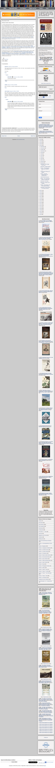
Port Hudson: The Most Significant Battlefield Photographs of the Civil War (45, 666)
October (42, 149)
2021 (41, 190)
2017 (41, 196)
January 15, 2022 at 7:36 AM (14, 91)
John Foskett (7, 91)
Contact (41, 8)
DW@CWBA (10, 101)
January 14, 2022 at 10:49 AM (12, 84)
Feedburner (46, 737)
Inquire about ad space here (46, 83)
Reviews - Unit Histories (43, 577)
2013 (41, 202)
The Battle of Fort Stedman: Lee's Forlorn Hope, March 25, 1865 (45, 221)
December (43, 146)
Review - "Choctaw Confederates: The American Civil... (44, 174)
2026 (41, 139)
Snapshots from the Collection (44, 579)
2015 (41, 199)
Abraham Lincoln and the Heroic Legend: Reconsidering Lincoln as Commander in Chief (46, 341)
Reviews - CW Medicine (43, 553)
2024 (41, 142)
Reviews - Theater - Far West (44, 571)
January (42, 162)
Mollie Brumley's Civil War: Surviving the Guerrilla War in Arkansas (46, 374)
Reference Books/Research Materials (45, 540)
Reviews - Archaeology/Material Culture (45, 543)
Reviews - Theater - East (43, 569)
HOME (5, 8)
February (42, 161)
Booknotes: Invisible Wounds (45, 166)
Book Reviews (41, 524)
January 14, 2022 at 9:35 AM (13, 66)
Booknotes (40, 528)
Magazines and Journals (43, 535)
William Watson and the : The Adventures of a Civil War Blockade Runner (46, 132)
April (42, 158)
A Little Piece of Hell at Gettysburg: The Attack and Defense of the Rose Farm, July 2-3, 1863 (46, 391)
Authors (40, 520)
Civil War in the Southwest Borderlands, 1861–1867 (45, 708)
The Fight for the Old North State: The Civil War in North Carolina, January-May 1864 (45, 699)
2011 (41, 205)
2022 (41, 145)
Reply (6, 72)
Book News (6, 59)
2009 (41, 208)
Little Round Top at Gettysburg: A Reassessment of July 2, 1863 (46, 477)
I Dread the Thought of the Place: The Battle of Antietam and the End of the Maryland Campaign (45, 630)
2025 (41, 140)
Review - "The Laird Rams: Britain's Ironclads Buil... (45, 179)
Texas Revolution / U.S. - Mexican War (45, 581)
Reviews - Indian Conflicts (43, 562)
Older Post (33, 135)
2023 (41, 143)
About (47, 8)
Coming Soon (41, 529)
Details (43, 55)
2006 (41, 212)
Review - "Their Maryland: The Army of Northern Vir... (45, 169)
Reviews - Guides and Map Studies (45, 560)
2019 (41, 193)
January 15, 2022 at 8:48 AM (18, 101)
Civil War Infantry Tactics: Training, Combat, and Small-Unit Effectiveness (45, 715)
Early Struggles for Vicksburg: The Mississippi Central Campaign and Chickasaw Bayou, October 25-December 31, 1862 (18, 46)
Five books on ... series (43, 531)
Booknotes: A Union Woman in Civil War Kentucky (45, 188)
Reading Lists (41, 538)
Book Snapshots (41, 526)
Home (18, 135)
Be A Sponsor (23, 8)
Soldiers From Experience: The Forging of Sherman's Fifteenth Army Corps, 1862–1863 (45, 648)
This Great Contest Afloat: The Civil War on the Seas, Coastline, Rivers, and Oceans (46, 238)
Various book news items (45, 177)
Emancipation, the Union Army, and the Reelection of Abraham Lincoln (45, 719)
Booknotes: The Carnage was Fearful (45, 165)
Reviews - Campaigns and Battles (44, 547)
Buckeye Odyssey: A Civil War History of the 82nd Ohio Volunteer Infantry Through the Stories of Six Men (46, 442)
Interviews (40, 533)
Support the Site (32, 8)
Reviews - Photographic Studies (44, 565)
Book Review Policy (13, 8)
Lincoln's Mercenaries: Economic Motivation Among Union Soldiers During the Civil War (45, 703)
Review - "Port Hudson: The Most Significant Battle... (45, 185)
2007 (41, 211)
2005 (41, 214)
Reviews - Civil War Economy (44, 549)
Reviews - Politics (42, 567)
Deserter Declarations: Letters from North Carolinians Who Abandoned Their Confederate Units (46, 255)
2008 (41, 209)
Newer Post (4, 135)
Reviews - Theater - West (43, 575)
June (42, 155)
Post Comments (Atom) (20, 139)
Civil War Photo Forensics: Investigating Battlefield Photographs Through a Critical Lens (45, 308)
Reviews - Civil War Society (43, 551)
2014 (41, 200)
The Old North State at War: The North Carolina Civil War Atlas (45, 711)
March (42, 159)
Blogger (44, 765)
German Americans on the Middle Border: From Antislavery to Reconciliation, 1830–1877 (45, 681)
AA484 (6, 84)
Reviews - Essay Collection (43, 558)
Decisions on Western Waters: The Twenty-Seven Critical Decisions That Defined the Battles (46, 409)
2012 (41, 203)
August (42, 152)
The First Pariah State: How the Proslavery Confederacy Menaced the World (46, 291)
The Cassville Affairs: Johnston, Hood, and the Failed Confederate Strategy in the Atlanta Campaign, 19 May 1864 (45, 611)
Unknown (6, 66)
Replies (7, 99)
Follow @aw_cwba (41, 762)
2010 (41, 206)
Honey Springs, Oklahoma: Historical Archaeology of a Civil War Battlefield (45, 593)
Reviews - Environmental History (44, 556)
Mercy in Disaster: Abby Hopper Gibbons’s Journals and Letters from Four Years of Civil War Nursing (46, 323)
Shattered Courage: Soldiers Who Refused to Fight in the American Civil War (45, 494)
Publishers (40, 537)
